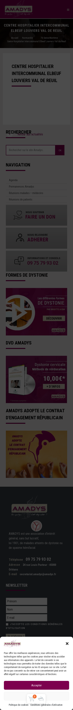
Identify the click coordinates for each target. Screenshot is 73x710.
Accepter (36, 685)
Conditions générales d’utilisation (46, 705)
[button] (67, 644)
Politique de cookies (18, 705)
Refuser (36, 696)
